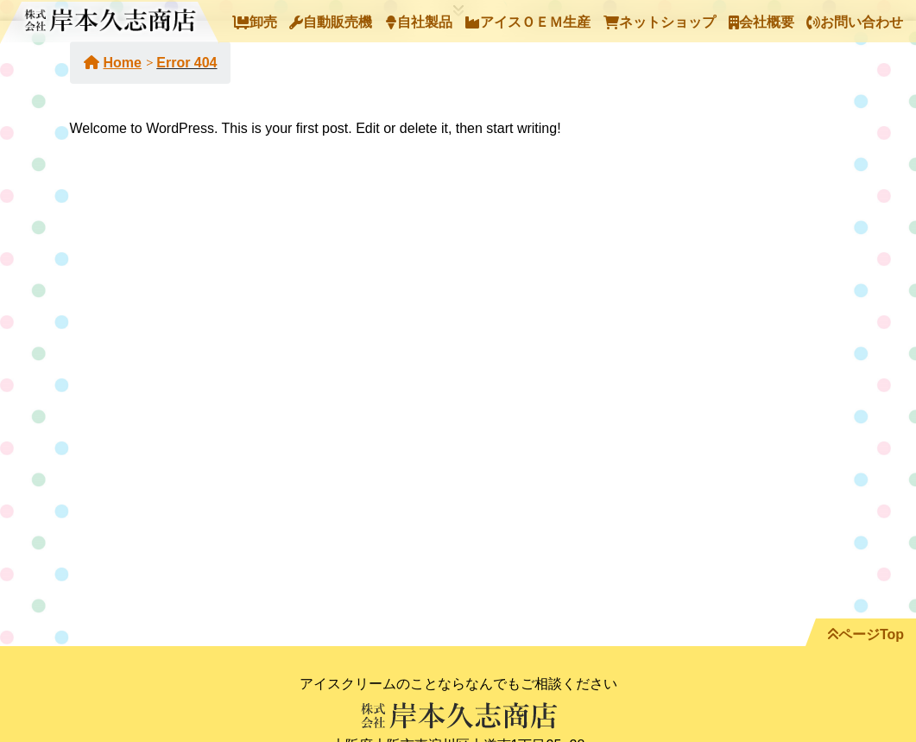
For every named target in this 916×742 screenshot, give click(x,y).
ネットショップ (659, 22)
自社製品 (418, 22)
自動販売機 (330, 22)
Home (113, 62)
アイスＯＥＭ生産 (527, 22)
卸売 (254, 22)
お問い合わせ (854, 22)
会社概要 (761, 22)
